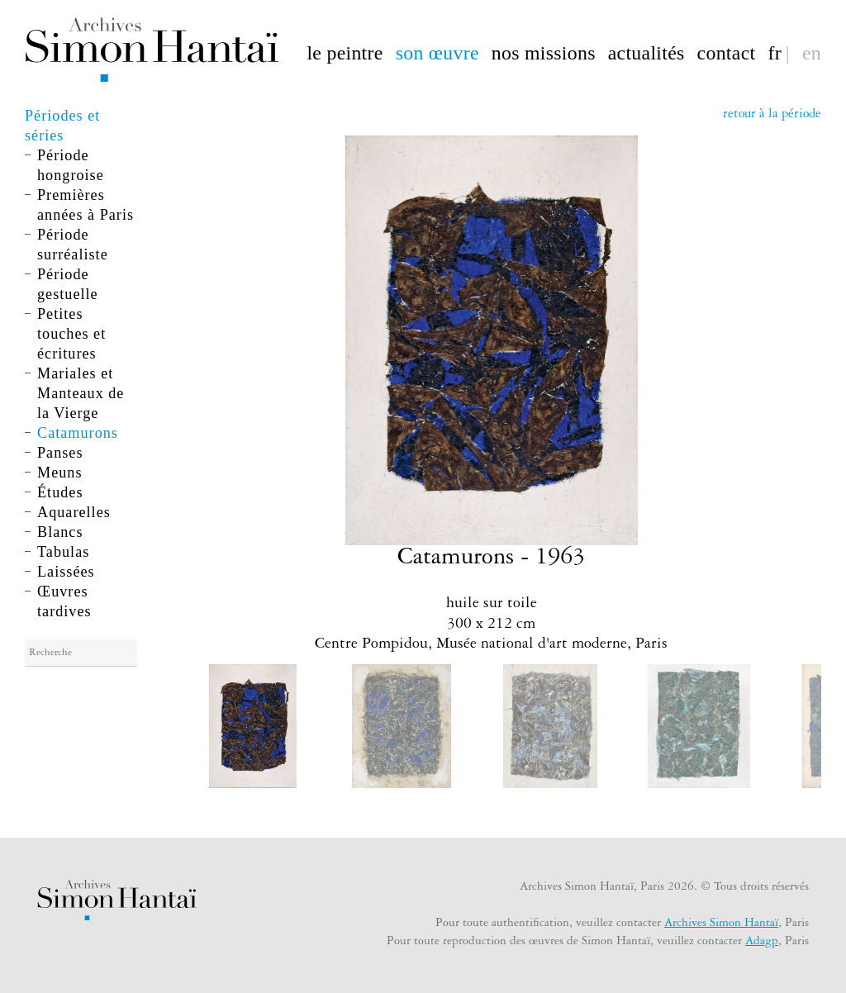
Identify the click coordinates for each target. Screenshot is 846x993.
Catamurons (77, 433)
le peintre (345, 51)
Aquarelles (74, 512)
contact (726, 51)
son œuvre (437, 51)
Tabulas (63, 552)
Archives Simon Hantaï (721, 924)
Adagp (761, 942)
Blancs (60, 532)
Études (60, 492)
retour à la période (772, 115)
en (811, 51)
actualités (646, 51)
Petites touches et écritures (71, 334)
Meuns (60, 472)
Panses (60, 452)
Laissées (66, 571)
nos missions (544, 51)
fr (774, 51)
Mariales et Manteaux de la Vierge (80, 393)
